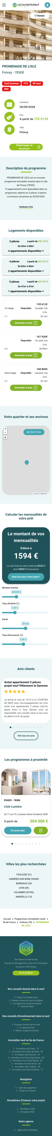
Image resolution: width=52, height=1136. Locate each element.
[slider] (16, 596)
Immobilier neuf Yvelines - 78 (26, 1066)
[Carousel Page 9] (38, 727)
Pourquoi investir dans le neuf (26, 1024)
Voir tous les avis (26, 735)
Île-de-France (9, 922)
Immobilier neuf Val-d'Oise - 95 (26, 1063)
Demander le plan (26, 323)
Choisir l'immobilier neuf (26, 997)
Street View (34, 432)
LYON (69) (24, 888)
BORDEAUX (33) (24, 883)
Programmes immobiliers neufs (29, 919)
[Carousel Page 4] (21, 727)
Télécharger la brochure (28, 147)
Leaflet (35, 494)
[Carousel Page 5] (24, 727)
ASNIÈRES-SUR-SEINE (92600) (24, 879)
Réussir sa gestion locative (26, 1030)
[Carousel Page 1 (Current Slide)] (22, 59)
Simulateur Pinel (25, 1112)
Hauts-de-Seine (26, 1006)
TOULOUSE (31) (24, 874)
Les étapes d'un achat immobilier (26, 1003)
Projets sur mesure (26, 1090)
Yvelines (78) (25, 922)
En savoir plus (18, 830)
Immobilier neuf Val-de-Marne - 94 (26, 1060)
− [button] (5, 432)
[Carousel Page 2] (26, 59)
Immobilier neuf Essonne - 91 (26, 1054)
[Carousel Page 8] (34, 727)
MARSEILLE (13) (24, 896)
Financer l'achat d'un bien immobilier (26, 1000)
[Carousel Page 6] (28, 727)
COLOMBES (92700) (24, 892)
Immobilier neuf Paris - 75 (26, 1048)
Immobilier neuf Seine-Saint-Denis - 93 (26, 1057)
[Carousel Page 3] (29, 59)
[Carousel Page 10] (41, 727)
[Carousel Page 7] (31, 727)
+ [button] (5, 429)
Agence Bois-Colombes (25, 1130)
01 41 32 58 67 (26, 973)
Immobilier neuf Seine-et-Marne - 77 (26, 1069)
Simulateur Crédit (26, 1108)
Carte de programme (26, 1087)
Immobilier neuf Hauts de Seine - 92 (26, 1051)
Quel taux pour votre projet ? (26, 577)
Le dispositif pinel (26, 1027)
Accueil (7, 919)
